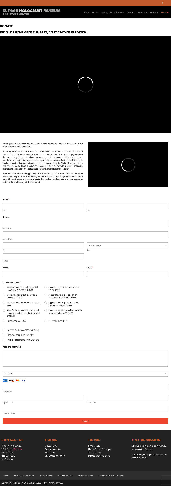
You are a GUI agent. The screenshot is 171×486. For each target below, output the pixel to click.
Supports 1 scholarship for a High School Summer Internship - (63, 304)
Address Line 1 (7, 228)
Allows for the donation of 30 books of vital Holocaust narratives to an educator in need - (23, 313)
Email (90, 267)
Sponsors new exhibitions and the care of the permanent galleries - (65, 312)
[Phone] (43, 274)
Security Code (91, 403)
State (88, 250)
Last (88, 210)
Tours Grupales (46, 475)
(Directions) (17, 449)
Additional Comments (12, 347)
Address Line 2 (7, 239)
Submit (86, 421)
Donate (165, 12)
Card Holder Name (9, 414)
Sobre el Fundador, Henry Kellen (110, 475)
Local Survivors (117, 12)
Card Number (7, 392)
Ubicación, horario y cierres (24, 475)
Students (154, 12)
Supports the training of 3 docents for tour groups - (64, 288)
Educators (143, 12)
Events (95, 12)
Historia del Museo (85, 475)
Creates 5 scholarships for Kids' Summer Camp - (24, 304)
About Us (131, 12)
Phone (5, 267)
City (4, 250)
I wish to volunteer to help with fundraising (23, 340)
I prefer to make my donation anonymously (23, 330)
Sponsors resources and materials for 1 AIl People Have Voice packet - (22, 288)
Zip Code (5, 261)
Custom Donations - (16, 321)
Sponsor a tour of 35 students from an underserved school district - (63, 296)
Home (87, 12)
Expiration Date (8, 403)
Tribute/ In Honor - (58, 321)
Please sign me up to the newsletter (20, 335)
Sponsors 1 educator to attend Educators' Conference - (22, 296)
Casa (6, 475)
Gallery (104, 12)
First (4, 210)
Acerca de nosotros (65, 475)
